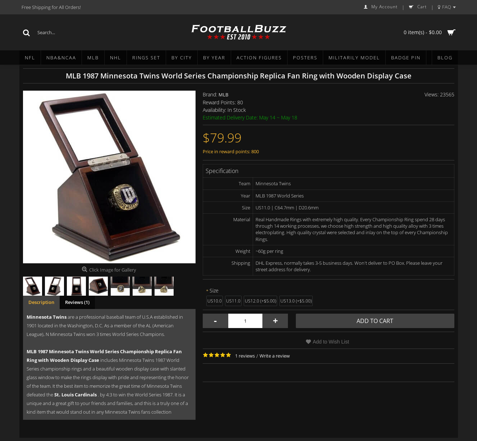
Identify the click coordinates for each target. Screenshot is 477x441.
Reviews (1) (77, 302)
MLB (223, 94)
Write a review (275, 356)
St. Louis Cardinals (75, 394)
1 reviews (245, 356)
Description (41, 302)
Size (214, 290)
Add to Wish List (331, 342)
